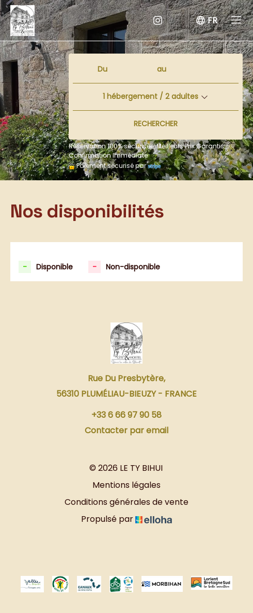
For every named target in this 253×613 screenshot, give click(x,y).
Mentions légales (126, 485)
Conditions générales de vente (126, 502)
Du (102, 69)
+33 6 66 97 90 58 (126, 415)
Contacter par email (126, 430)
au (161, 69)
